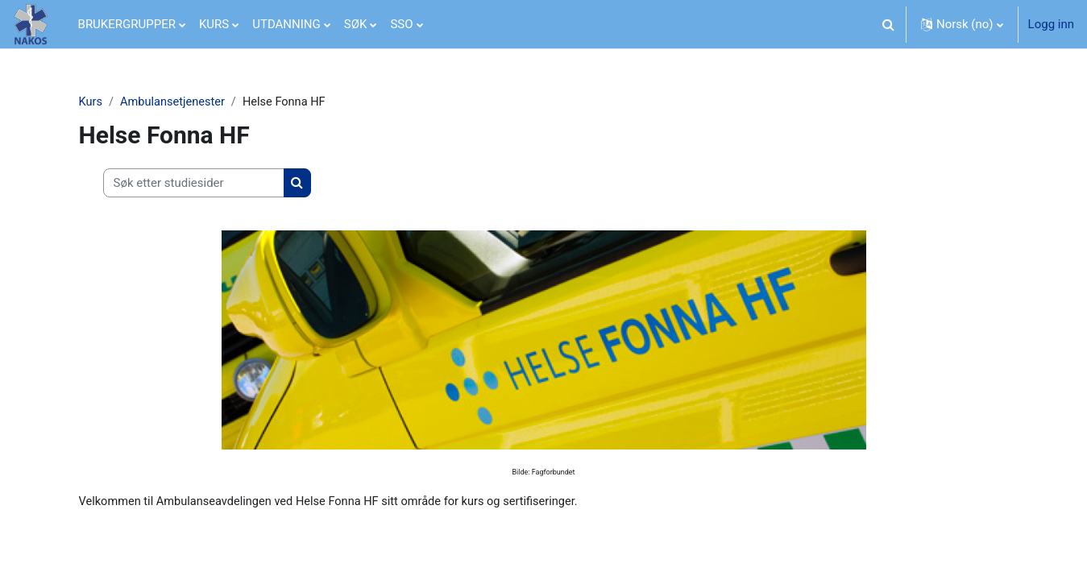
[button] (888, 24)
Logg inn (1051, 24)
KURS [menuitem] (214, 24)
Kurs (91, 102)
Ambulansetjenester (175, 102)
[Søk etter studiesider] (193, 184)
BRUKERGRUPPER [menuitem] (127, 24)
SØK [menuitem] (355, 24)
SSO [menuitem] (401, 24)
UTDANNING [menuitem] (286, 24)
